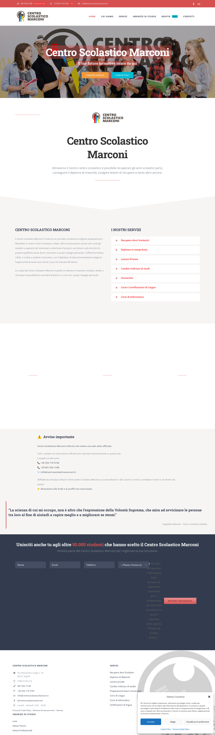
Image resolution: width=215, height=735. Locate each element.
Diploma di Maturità (120, 677)
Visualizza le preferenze (197, 722)
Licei (15, 721)
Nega (172, 722)
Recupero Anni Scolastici (122, 672)
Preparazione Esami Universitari (126, 690)
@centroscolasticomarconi (30, 700)
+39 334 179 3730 (25, 690)
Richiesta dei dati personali (44, 710)
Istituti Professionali (22, 730)
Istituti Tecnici (19, 725)
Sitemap (59, 710)
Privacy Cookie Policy (181, 729)
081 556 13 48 (24, 686)
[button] (209, 696)
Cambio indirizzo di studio (123, 686)
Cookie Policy (166, 729)
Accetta (150, 722)
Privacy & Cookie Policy (22, 710)
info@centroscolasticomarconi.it (33, 695)
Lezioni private (117, 681)
